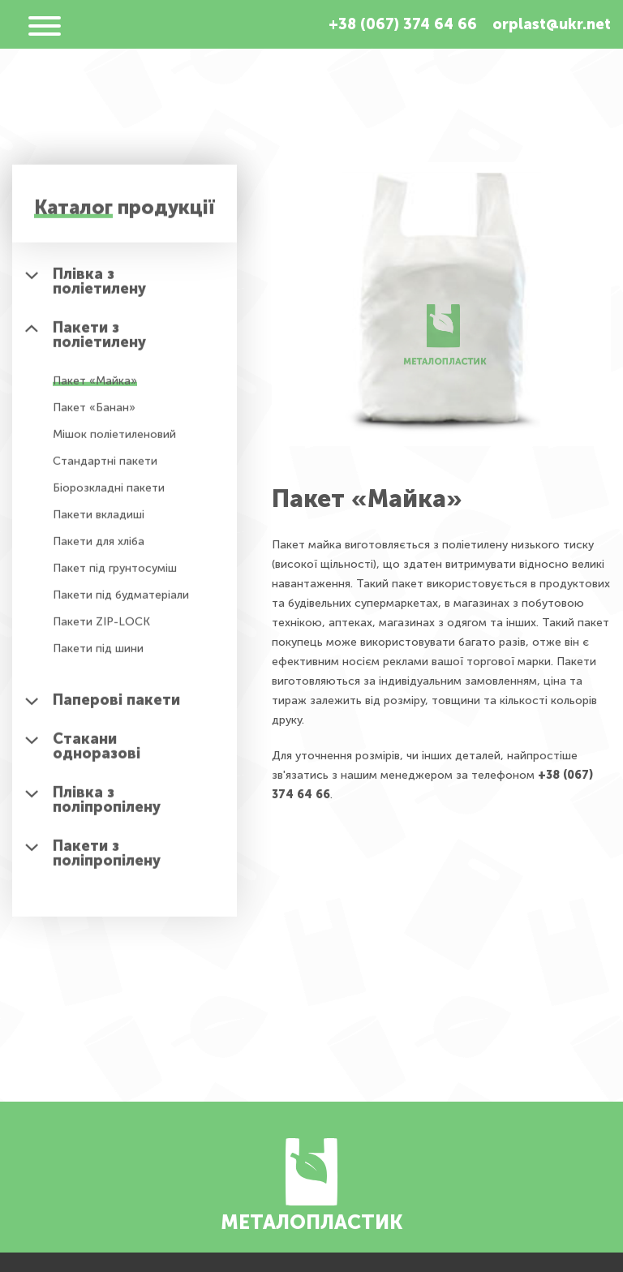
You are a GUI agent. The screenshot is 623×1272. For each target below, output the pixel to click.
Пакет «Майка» (95, 386)
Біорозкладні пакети (109, 494)
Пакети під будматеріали (121, 601)
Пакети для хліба (98, 547)
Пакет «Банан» (94, 413)
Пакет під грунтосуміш (115, 574)
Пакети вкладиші (98, 520)
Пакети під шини (98, 654)
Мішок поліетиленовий (114, 440)
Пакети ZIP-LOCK (101, 627)
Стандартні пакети (105, 467)
